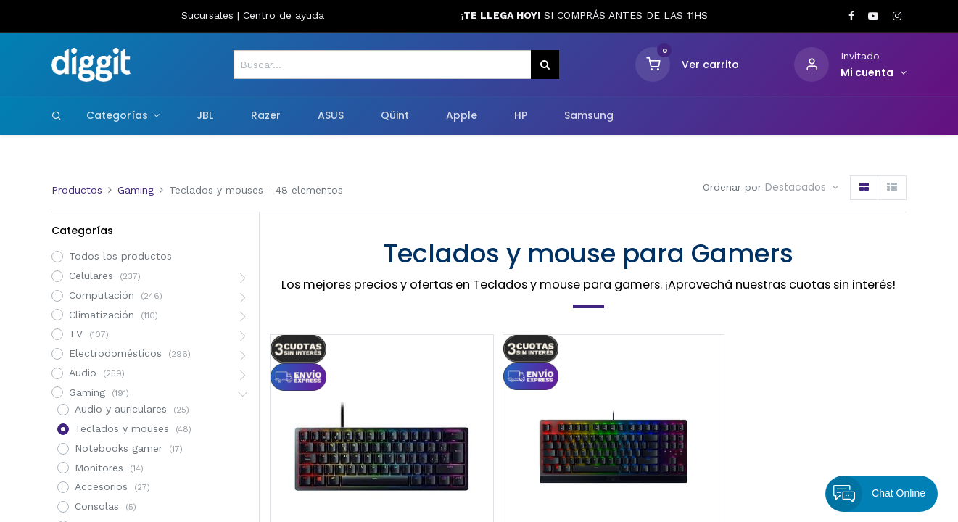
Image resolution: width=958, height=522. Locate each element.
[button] (801, 187)
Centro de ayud (280, 15)
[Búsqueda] (545, 64)
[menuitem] (205, 116)
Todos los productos (120, 256)
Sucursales (209, 15)
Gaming (135, 190)
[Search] (56, 115)
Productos (76, 190)
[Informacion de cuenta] (874, 73)
